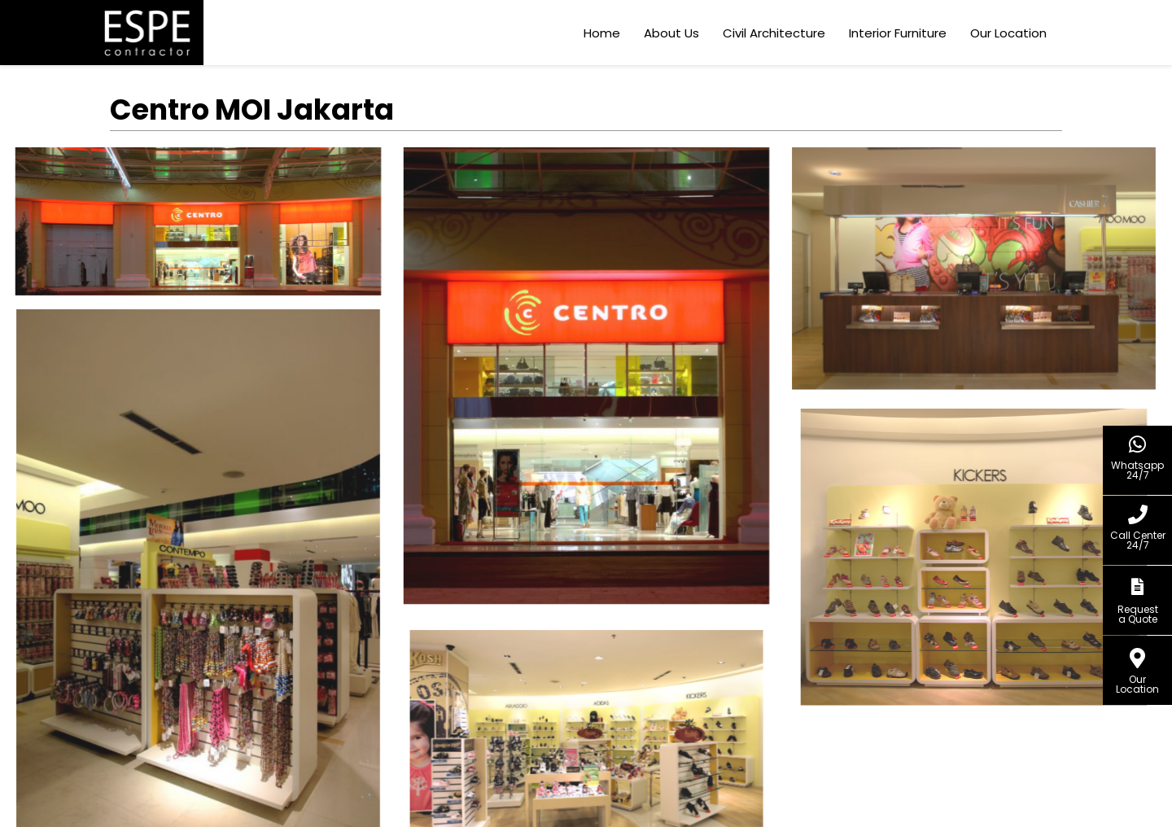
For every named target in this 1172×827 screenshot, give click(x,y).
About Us (673, 33)
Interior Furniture (899, 33)
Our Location (1010, 33)
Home (603, 33)
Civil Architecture (776, 33)
